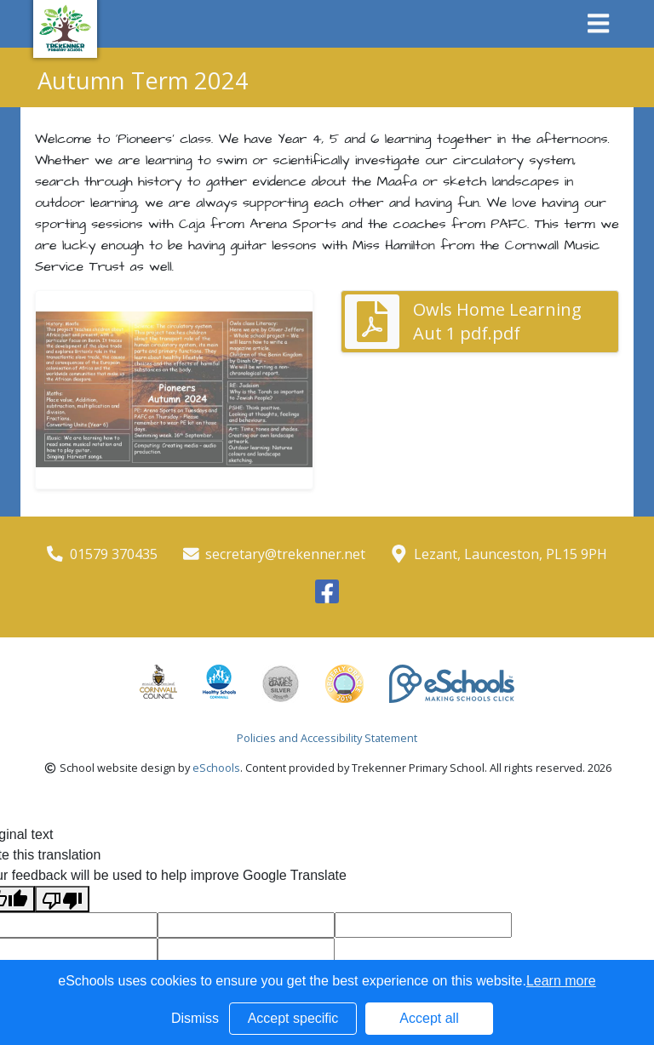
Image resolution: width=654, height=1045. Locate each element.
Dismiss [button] (195, 1018)
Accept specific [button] (293, 1018)
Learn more (561, 981)
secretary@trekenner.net (285, 554)
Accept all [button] (428, 1018)
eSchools (216, 767)
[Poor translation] (62, 899)
